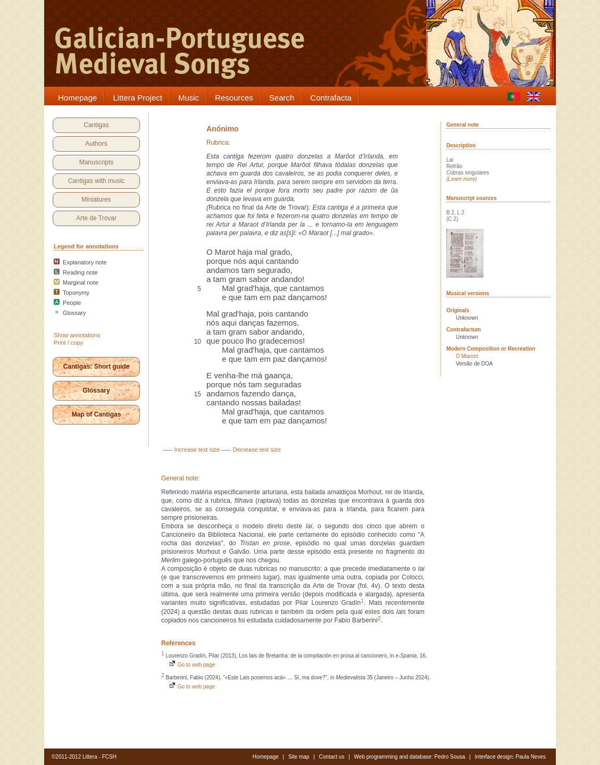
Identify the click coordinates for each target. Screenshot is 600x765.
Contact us (332, 757)
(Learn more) (461, 179)
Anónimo (222, 128)
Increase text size (197, 449)
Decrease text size (256, 449)
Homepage (266, 757)
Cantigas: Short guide (96, 366)
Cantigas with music (96, 181)
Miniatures (96, 199)
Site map (298, 757)
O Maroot (467, 356)
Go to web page (192, 665)
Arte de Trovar (96, 218)
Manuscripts (96, 162)
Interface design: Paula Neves (510, 757)
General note (462, 125)
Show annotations (77, 335)
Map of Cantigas (96, 414)
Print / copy (68, 342)
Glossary (96, 390)
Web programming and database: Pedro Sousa (409, 757)
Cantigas (96, 125)
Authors (96, 143)
